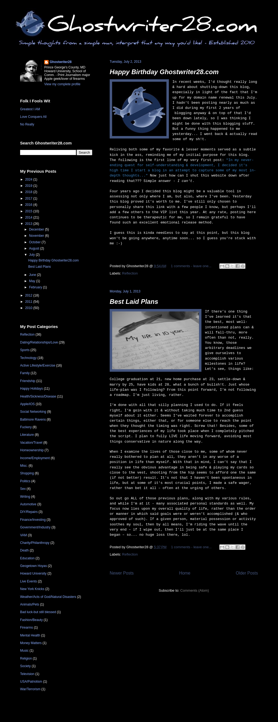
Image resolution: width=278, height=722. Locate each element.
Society (25, 666)
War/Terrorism (30, 689)
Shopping (27, 473)
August (34, 248)
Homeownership (32, 450)
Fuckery (26, 427)
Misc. (24, 466)
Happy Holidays (31, 388)
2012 (29, 295)
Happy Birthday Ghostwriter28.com (164, 71)
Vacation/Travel (31, 442)
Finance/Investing (33, 520)
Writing (25, 497)
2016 (29, 205)
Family (25, 373)
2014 (29, 217)
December (37, 229)
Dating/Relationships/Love (39, 342)
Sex (23, 489)
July (32, 255)
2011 (29, 302)
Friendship (27, 381)
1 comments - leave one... (191, 266)
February (36, 287)
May (32, 281)
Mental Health (30, 635)
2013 (29, 224)
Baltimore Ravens (33, 419)
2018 (29, 192)
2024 (29, 179)
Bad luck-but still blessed (38, 612)
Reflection (130, 273)
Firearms (26, 627)
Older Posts (247, 573)
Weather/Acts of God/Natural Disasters (48, 597)
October (35, 242)
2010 (29, 308)
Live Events (28, 581)
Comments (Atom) (194, 590)
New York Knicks (32, 589)
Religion (26, 658)
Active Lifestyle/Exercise (37, 365)
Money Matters (31, 643)
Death (24, 550)
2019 (29, 186)
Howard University (33, 573)
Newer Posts (122, 573)
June (33, 275)
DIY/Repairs (29, 512)
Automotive (28, 504)
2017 (29, 198)
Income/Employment (35, 458)
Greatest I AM (30, 109)
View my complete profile (62, 84)
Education (27, 558)
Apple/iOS (27, 404)
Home (185, 573)
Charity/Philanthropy (34, 543)
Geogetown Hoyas (33, 566)
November (37, 236)
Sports (25, 350)
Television (27, 674)
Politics (25, 481)
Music (24, 650)
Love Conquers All (33, 117)
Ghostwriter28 (61, 62)
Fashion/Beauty (31, 620)
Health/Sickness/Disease (38, 396)
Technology (28, 358)
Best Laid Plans (134, 301)
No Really (27, 124)
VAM (23, 535)
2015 (29, 211)
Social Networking (33, 412)
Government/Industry (35, 527)
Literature (27, 435)
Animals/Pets (29, 604)
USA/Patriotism (31, 681)
